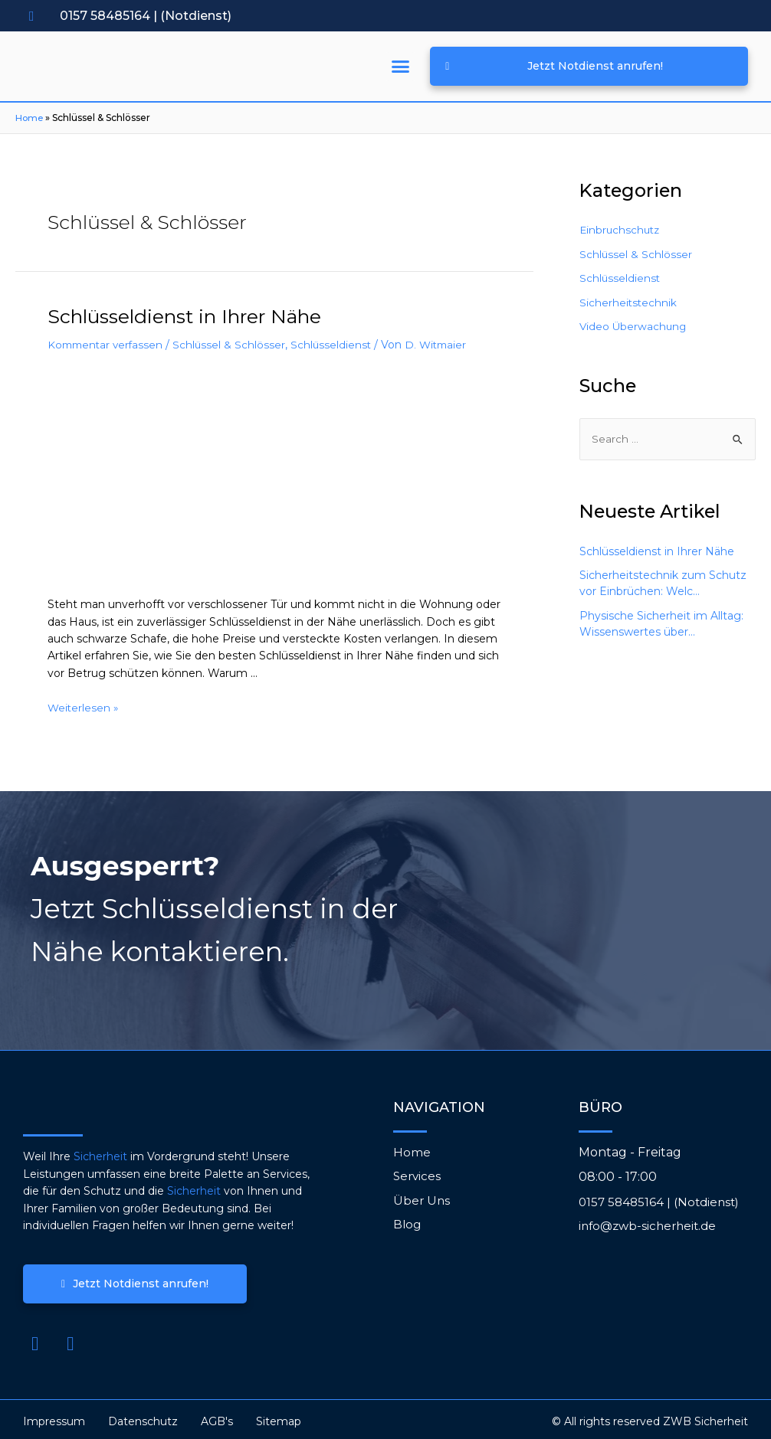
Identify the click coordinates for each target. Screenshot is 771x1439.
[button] (400, 67)
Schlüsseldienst (338, 340)
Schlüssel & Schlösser (234, 340)
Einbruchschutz (621, 230)
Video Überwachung (634, 327)
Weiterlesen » (84, 703)
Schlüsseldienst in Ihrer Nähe (158, 315)
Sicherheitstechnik (628, 303)
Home (29, 118)
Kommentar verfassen (108, 340)
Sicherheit (100, 1152)
